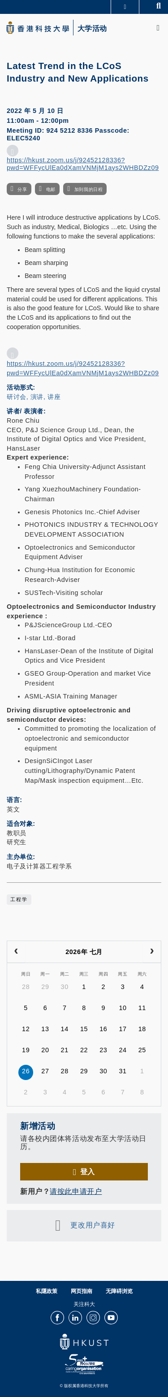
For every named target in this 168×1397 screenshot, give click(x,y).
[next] (152, 952)
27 (45, 1071)
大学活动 (92, 28)
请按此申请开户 (76, 1191)
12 (26, 1029)
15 (84, 1029)
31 (122, 1071)
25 (142, 1050)
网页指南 (81, 1291)
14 (65, 1029)
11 (142, 1007)
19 (26, 1050)
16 (103, 1029)
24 (122, 1050)
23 (103, 1050)
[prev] (16, 952)
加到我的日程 (88, 189)
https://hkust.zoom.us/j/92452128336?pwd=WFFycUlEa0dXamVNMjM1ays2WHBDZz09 (83, 163)
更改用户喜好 (92, 1225)
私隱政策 (46, 1291)
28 (26, 986)
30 (65, 986)
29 (45, 986)
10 (122, 1007)
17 (122, 1029)
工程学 (19, 899)
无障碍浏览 (119, 1291)
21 (65, 1050)
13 (45, 1029)
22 (84, 1050)
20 (45, 1050)
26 (26, 1071)
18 (142, 1029)
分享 (22, 189)
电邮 (51, 189)
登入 (87, 1171)
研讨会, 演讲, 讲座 (33, 396)
